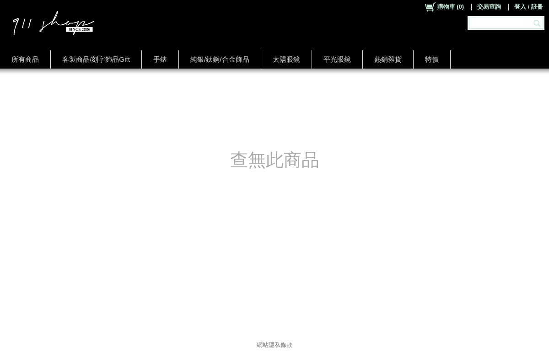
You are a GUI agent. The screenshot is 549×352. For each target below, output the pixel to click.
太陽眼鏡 (286, 59)
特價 (432, 59)
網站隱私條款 (274, 344)
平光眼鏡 (337, 59)
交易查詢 (489, 6)
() (444, 7)
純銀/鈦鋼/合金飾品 (219, 59)
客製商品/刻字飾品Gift (96, 59)
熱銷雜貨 (388, 59)
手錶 (160, 59)
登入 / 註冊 (528, 6)
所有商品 (25, 59)
